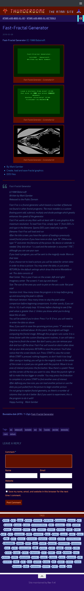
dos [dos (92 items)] (16, 562)
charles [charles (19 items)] (53, 557)
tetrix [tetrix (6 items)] (69, 529)
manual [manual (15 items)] (71, 520)
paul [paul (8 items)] (28, 543)
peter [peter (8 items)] (72, 534)
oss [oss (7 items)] (44, 552)
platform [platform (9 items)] (42, 529)
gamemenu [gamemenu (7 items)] (38, 534)
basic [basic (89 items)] (7, 529)
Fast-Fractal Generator (42, 414)
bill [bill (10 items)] (70, 566)
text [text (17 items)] (7, 548)
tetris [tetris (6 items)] (55, 566)
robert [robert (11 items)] (27, 525)
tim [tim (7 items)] (23, 562)
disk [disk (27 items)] (26, 566)
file (40, 430)
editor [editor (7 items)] (77, 529)
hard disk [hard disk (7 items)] (38, 520)
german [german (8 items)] (37, 562)
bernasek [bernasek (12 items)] (17, 566)
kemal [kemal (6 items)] (68, 548)
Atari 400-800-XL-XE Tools (41, 18)
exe (35, 430)
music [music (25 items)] (64, 534)
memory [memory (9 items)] (61, 529)
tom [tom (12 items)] (47, 534)
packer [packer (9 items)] (35, 557)
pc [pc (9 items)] (79, 520)
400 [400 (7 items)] (80, 557)
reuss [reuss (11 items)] (62, 557)
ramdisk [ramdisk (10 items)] (8, 525)
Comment (10, 452)
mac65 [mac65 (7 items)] (43, 543)
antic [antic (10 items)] (76, 552)
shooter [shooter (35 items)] (67, 553)
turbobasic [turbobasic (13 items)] (36, 566)
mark (6, 434)
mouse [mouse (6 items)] (28, 520)
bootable (28, 430)
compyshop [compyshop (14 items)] (61, 520)
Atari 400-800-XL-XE (14, 18)
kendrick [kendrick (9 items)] (7, 562)
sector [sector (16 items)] (44, 557)
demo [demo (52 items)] (20, 543)
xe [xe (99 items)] (59, 553)
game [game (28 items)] (60, 548)
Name (8, 470)
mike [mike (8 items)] (14, 548)
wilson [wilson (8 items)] (27, 529)
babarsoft (18, 430)
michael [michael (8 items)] (76, 525)
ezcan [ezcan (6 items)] (8, 552)
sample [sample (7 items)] (61, 539)
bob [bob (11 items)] (35, 543)
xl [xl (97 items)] (54, 562)
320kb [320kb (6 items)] (15, 557)
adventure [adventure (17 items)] (76, 543)
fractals (47, 430)
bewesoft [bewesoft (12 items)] (71, 557)
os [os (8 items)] (34, 529)
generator (64, 430)
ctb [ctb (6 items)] (13, 520)
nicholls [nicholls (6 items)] (46, 566)
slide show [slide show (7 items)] (48, 520)
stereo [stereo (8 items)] (70, 562)
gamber (55, 430)
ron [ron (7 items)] (10, 534)
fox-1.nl (51, 582)
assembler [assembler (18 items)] (19, 534)
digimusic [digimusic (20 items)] (35, 552)
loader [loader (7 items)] (52, 552)
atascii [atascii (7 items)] (61, 562)
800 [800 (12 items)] (51, 525)
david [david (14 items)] (78, 562)
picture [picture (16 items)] (21, 539)
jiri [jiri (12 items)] (69, 525)
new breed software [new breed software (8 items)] (39, 525)
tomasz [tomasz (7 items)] (43, 548)
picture (12, 434)
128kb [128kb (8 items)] (76, 548)
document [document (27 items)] (25, 557)
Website (9, 480)
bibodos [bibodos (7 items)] (6, 557)
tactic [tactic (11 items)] (80, 534)
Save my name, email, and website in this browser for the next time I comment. (36, 493)
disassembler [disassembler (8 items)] (64, 543)
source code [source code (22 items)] (25, 548)
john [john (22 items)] (62, 566)
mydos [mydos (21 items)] (17, 525)
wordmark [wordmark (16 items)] (32, 539)
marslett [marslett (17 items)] (52, 543)
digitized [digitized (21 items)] (43, 539)
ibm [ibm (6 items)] (13, 539)
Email (42, 470)
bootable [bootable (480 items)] (9, 543)
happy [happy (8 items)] (55, 534)
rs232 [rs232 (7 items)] (52, 548)
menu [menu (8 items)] (25, 552)
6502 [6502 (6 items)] (29, 534)
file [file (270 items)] (6, 538)
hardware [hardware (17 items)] (60, 525)
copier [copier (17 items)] (17, 552)
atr (11, 430)
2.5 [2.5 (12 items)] (30, 562)
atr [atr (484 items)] (35, 548)
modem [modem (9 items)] (51, 529)
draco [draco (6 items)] (6, 520)
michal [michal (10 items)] (52, 539)
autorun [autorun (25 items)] (17, 529)
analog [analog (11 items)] (46, 562)
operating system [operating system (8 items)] (73, 539)
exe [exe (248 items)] (20, 520)
